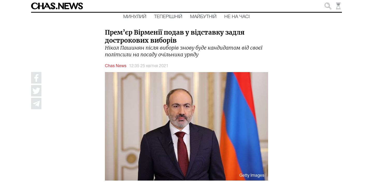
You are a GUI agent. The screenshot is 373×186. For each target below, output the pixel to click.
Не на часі (237, 17)
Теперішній (168, 17)
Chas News (115, 66)
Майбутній (203, 17)
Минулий (134, 17)
